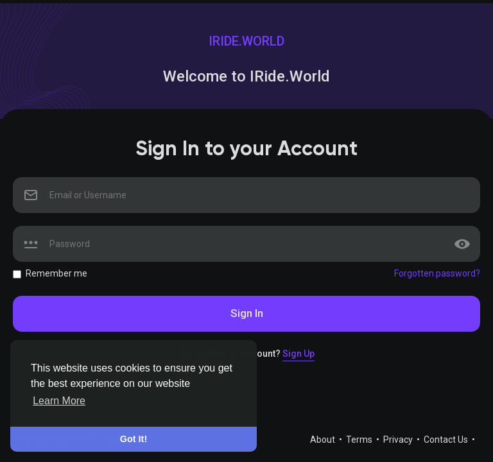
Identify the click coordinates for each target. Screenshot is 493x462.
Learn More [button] (59, 400)
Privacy (399, 439)
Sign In (246, 313)
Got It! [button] (133, 439)
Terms (360, 439)
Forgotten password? (437, 273)
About (323, 439)
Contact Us (447, 439)
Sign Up (298, 353)
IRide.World (246, 41)
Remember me (56, 273)
